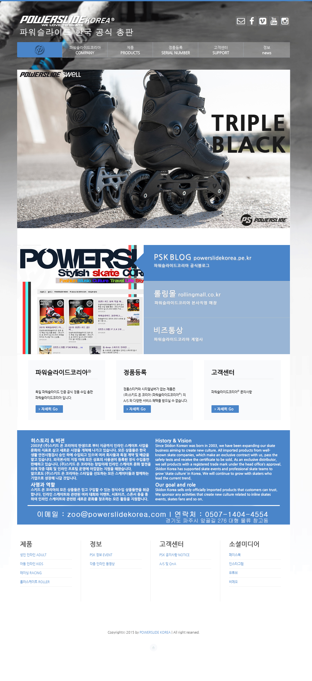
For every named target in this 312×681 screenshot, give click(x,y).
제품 (130, 50)
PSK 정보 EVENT (101, 555)
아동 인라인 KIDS (31, 564)
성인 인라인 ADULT (33, 555)
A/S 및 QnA (167, 564)
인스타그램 (236, 564)
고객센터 (220, 50)
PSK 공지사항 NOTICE (174, 555)
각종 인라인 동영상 (102, 564)
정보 (266, 50)
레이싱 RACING (31, 573)
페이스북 (235, 555)
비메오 (233, 582)
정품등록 (175, 50)
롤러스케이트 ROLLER (35, 582)
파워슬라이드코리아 (85, 50)
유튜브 (233, 573)
